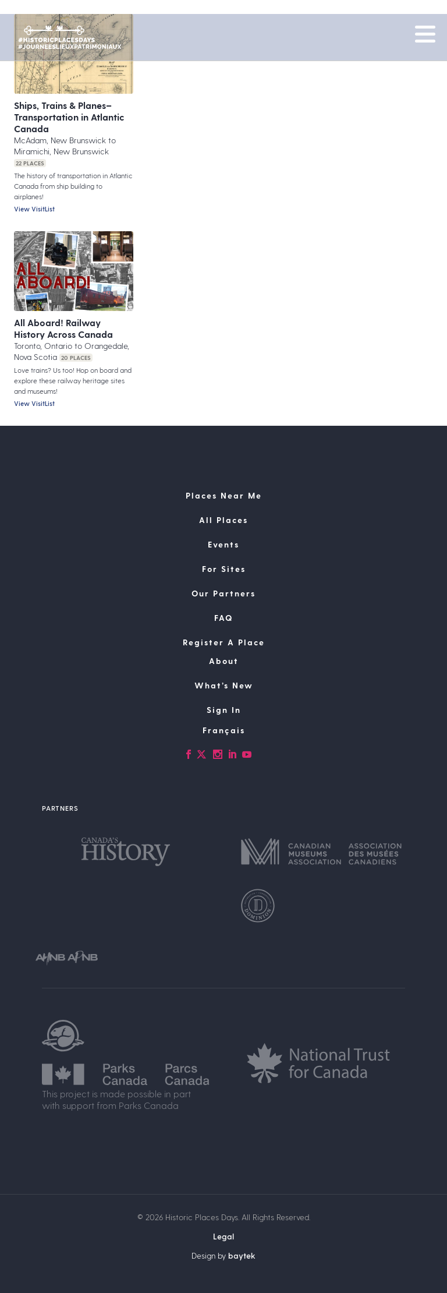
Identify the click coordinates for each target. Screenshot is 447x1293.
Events (223, 544)
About (224, 661)
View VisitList (34, 209)
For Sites (224, 569)
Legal (223, 1236)
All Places (223, 520)
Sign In (224, 710)
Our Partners (223, 593)
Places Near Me (224, 495)
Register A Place (224, 642)
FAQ (223, 618)
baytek (242, 1255)
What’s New (223, 685)
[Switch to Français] (223, 730)
